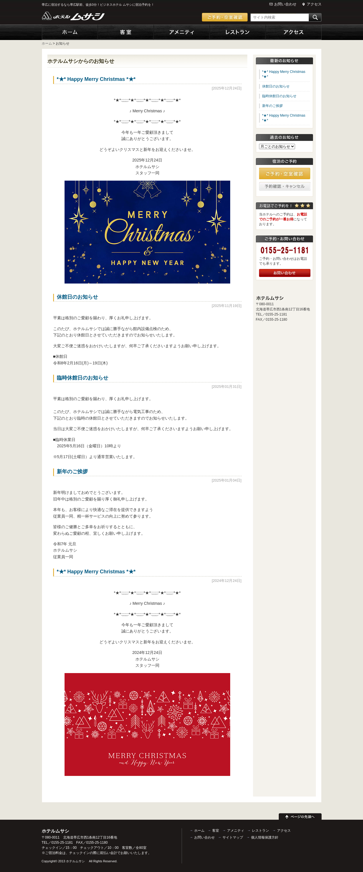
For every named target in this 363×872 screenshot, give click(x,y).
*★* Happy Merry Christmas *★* (96, 79)
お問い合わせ (285, 4)
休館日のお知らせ (77, 297)
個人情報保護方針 (264, 837)
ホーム (70, 32)
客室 (126, 32)
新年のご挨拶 (72, 471)
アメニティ (182, 32)
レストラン (238, 32)
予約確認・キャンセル (284, 186)
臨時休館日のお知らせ (82, 378)
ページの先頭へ (300, 815)
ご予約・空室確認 (225, 17)
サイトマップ (232, 837)
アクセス (314, 4)
